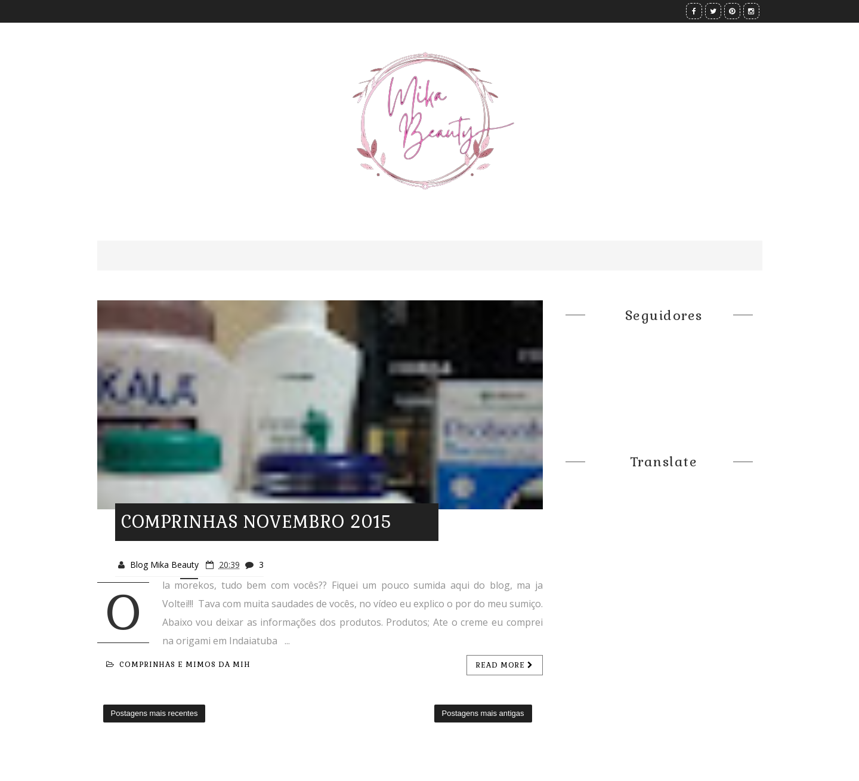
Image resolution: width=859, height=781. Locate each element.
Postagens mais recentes (154, 713)
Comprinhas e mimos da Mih (178, 664)
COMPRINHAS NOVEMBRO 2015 (256, 522)
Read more (504, 665)
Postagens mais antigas (483, 713)
